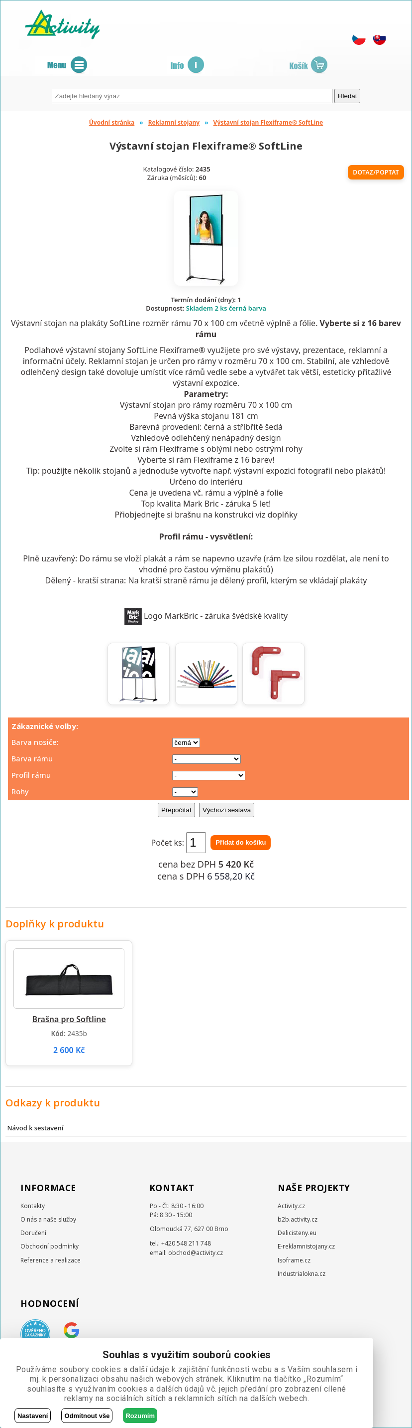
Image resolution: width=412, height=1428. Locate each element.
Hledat (347, 96)
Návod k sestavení (35, 1127)
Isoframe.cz (294, 1260)
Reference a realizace (50, 1260)
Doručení (33, 1233)
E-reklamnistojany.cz (306, 1246)
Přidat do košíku (240, 842)
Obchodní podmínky (49, 1246)
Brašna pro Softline (69, 1019)
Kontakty (32, 1206)
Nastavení (32, 1416)
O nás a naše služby (48, 1219)
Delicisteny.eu (297, 1233)
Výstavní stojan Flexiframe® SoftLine (268, 122)
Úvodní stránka (112, 122)
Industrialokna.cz (301, 1273)
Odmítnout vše (86, 1416)
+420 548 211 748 (186, 1243)
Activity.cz (291, 1206)
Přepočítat (176, 810)
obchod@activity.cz (195, 1253)
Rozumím (140, 1416)
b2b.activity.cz (297, 1219)
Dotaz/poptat (376, 172)
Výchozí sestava (227, 810)
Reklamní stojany (174, 122)
